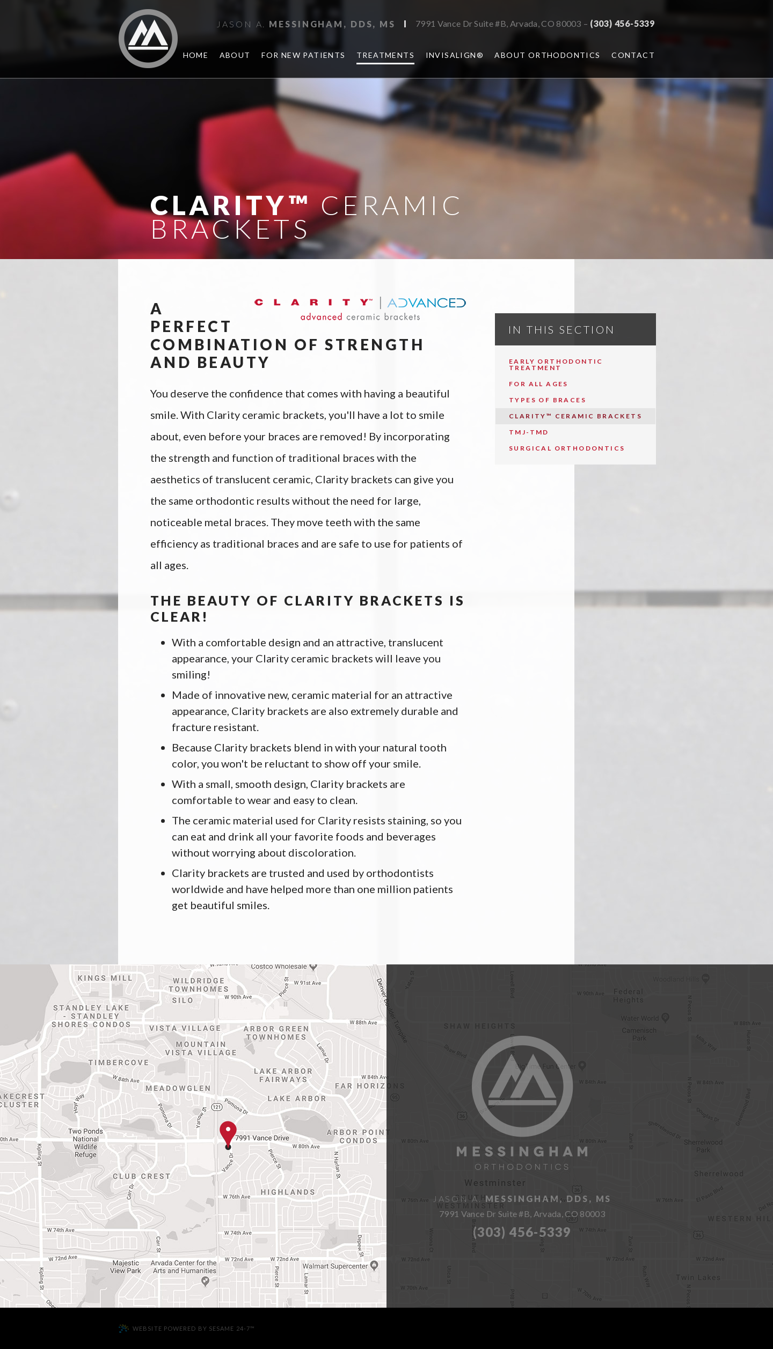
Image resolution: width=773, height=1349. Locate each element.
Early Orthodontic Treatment (556, 364)
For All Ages (538, 384)
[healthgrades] (754, 292)
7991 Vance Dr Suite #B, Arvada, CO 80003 (498, 23)
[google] (754, 236)
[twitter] (754, 264)
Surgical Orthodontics (567, 448)
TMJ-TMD (529, 432)
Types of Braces (547, 400)
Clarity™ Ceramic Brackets (575, 416)
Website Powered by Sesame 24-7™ (186, 1328)
